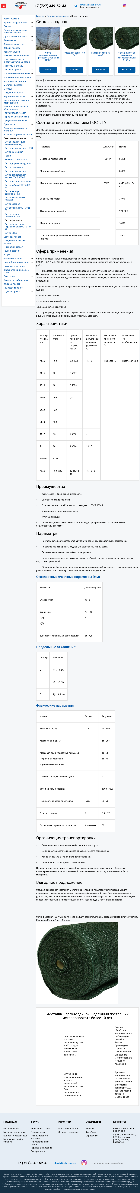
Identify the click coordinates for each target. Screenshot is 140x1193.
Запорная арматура (14, 44)
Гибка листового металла (39, 1136)
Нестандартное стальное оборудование (16, 101)
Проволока (9, 124)
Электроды (9, 276)
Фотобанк (91, 1132)
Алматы (95, 7)
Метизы (8, 89)
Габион (8, 155)
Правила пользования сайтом (107, 1163)
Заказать (48, 69)
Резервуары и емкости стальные (15, 129)
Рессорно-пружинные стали (18, 134)
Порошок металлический (16, 116)
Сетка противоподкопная (18, 181)
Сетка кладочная (14, 167)
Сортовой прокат (12, 237)
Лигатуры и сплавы (14, 65)
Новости (90, 1128)
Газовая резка (38, 1132)
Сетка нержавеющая (15, 171)
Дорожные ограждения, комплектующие (16, 31)
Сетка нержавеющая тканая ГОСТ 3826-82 (16, 176)
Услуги (7, 254)
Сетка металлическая (58, 16)
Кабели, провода (12, 48)
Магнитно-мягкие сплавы (17, 73)
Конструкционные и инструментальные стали (17, 60)
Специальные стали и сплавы (15, 241)
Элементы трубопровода (16, 280)
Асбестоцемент (11, 18)
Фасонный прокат (13, 258)
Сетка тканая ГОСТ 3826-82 (18, 209)
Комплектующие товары (16, 55)
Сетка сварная (12, 204)
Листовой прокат (12, 69)
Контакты (119, 1121)
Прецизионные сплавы (15, 120)
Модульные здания (13, 92)
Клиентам (64, 1121)
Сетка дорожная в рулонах (19, 163)
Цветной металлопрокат (16, 262)
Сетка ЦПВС (11, 233)
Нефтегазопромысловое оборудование (16, 107)
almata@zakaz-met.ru (90, 5)
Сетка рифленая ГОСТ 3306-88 (16, 198)
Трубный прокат (12, 291)
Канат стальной (12, 52)
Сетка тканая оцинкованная (12, 215)
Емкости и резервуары (15, 1135)
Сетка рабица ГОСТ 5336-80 (18, 186)
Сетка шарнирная (14, 152)
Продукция (10, 1121)
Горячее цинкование (41, 1147)
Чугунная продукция (14, 266)
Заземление (10, 40)
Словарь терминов (68, 1132)
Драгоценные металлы (15, 36)
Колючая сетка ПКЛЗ (16, 159)
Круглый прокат (12, 284)
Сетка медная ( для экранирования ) (15, 143)
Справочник (92, 1135)
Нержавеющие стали (14, 96)
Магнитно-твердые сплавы (17, 77)
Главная (40, 16)
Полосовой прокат (13, 287)
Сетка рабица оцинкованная (12, 192)
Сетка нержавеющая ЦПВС (19, 148)
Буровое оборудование (15, 22)
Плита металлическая (15, 113)
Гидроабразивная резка (40, 1142)
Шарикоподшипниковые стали (16, 271)
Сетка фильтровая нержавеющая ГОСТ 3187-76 (18, 226)
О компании (93, 1121)
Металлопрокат (11, 1128)
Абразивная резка (40, 1128)
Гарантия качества (68, 1128)
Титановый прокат (13, 247)
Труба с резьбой (12, 251)
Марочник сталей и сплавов (13, 1140)
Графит (7, 26)
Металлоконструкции (15, 81)
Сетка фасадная (13, 220)
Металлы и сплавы (13, 85)
